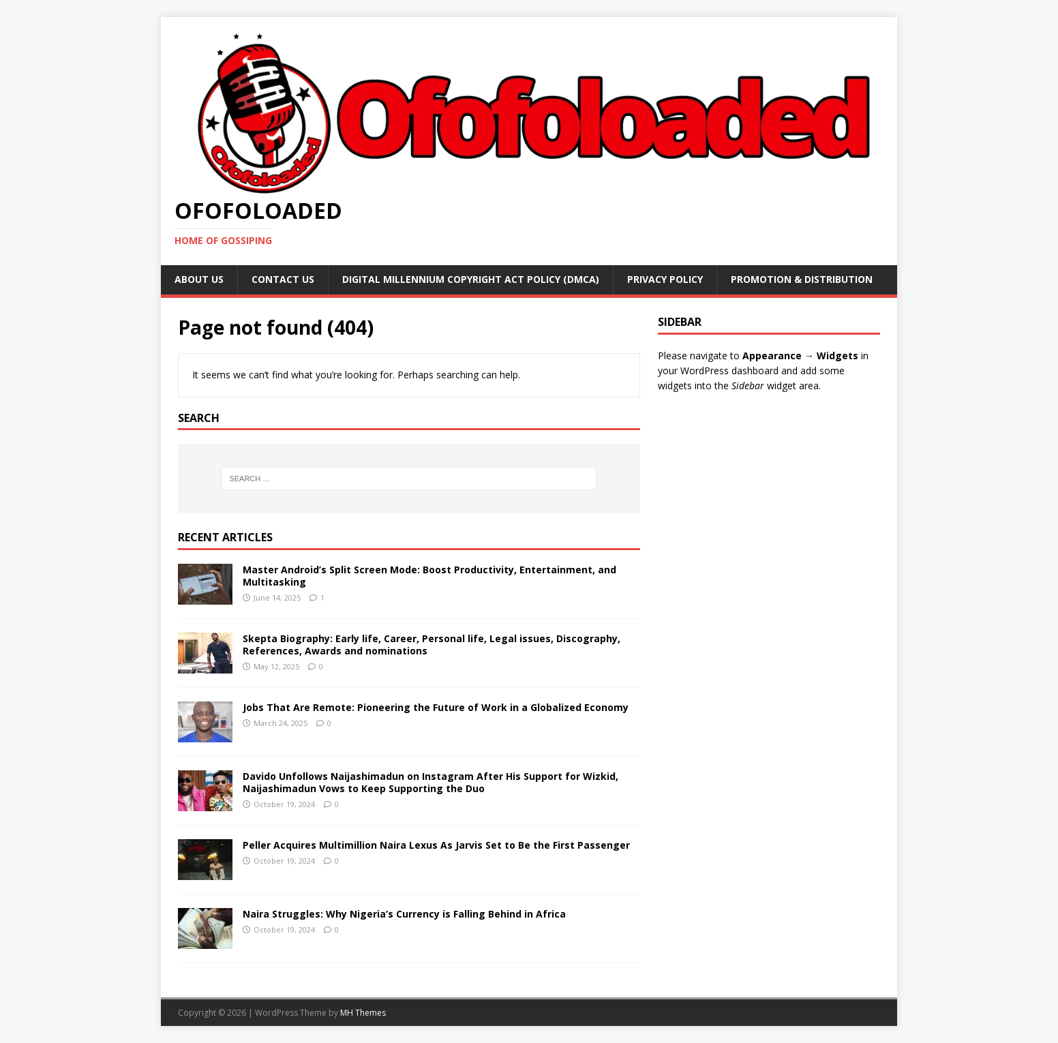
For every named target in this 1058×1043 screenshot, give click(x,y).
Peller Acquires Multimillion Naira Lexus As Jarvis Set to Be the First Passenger (436, 844)
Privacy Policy (665, 279)
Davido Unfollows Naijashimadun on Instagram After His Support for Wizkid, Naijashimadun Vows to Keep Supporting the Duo (430, 782)
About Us (199, 279)
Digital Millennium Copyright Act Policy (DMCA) (470, 279)
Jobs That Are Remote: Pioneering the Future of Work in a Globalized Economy (436, 707)
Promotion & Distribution (802, 279)
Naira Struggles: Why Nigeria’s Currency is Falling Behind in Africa (404, 913)
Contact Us (283, 279)
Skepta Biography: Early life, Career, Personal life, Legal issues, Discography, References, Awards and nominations (431, 644)
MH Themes (363, 1012)
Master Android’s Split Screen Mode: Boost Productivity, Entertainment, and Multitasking (429, 575)
